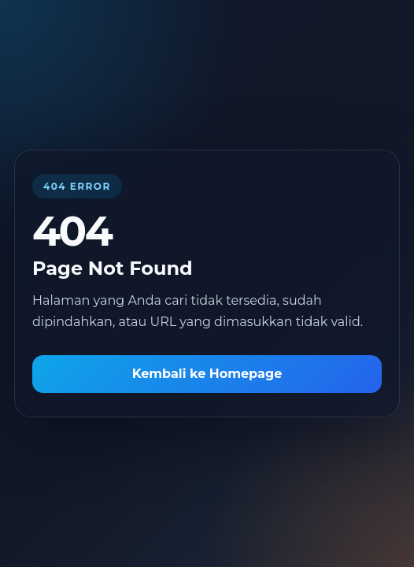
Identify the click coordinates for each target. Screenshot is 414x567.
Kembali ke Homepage (207, 373)
